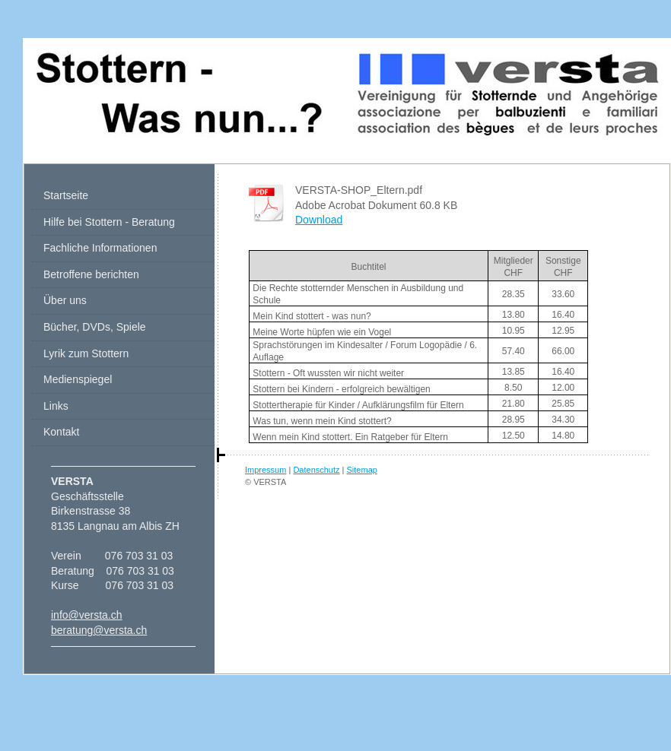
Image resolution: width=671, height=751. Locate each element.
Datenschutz (316, 469)
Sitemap (362, 469)
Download (318, 220)
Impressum (265, 469)
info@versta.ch (86, 615)
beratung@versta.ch (99, 630)
